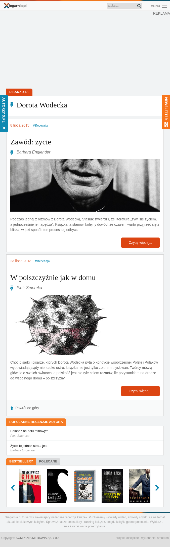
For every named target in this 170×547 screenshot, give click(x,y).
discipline (132, 538)
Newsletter (166, 112)
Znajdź (139, 6)
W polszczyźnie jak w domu (53, 277)
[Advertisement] (85, 50)
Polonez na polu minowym (85, 433)
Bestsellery (21, 461)
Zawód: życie (30, 142)
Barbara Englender (33, 152)
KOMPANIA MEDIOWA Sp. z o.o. (38, 538)
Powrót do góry (27, 408)
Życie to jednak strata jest (85, 448)
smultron (163, 538)
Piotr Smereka (29, 288)
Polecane (48, 461)
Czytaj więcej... (140, 243)
